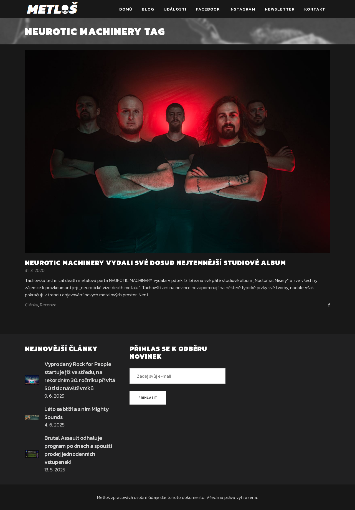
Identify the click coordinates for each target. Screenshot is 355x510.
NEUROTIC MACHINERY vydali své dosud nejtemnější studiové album (155, 262)
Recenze (48, 304)
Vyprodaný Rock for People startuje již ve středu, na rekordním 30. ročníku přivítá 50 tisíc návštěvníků (79, 376)
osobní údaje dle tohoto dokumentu (169, 497)
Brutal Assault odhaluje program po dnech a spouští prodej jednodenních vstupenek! (78, 450)
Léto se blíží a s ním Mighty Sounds (76, 413)
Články (31, 304)
